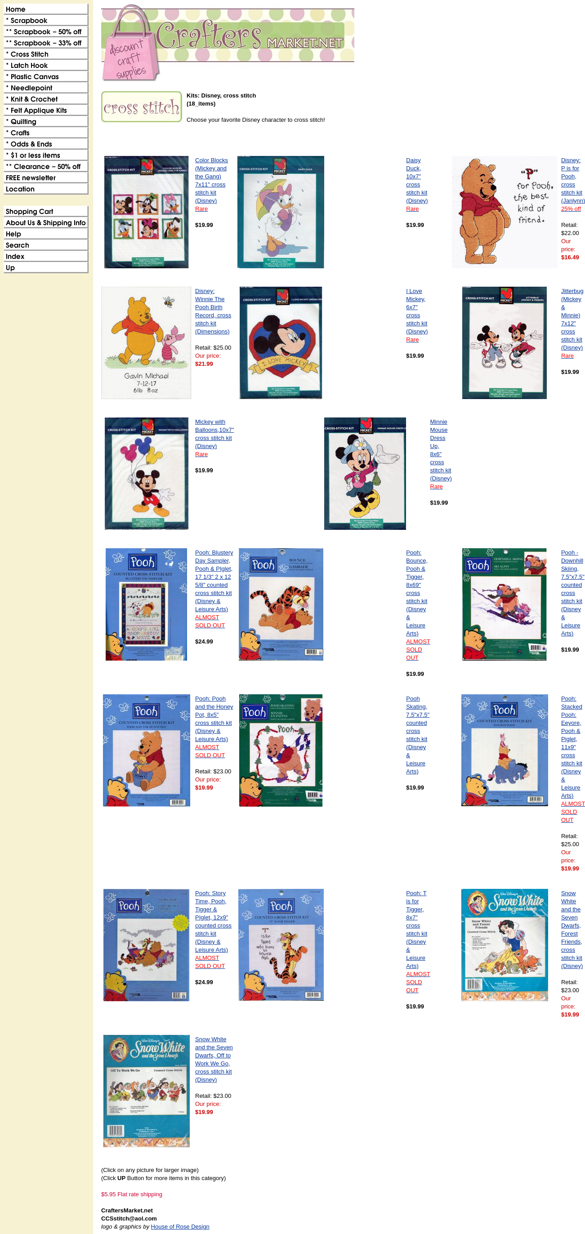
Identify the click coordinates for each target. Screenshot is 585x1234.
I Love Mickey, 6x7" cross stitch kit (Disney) (417, 315)
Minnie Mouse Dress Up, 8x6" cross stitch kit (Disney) (441, 454)
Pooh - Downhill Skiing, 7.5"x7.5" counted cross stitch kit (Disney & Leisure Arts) (573, 593)
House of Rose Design (180, 1226)
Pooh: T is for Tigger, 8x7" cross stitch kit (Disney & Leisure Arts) (418, 942)
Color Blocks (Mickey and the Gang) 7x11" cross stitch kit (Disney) (211, 184)
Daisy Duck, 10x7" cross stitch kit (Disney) (417, 184)
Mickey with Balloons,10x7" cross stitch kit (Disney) (214, 437)
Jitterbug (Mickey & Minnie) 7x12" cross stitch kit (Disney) (572, 323)
